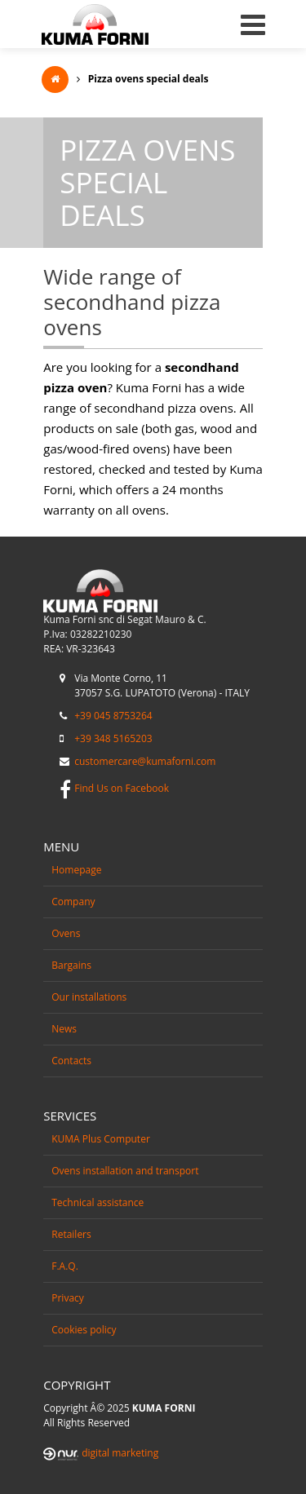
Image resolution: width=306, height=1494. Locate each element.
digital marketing (120, 1453)
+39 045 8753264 (113, 716)
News (64, 1029)
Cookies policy (83, 1330)
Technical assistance (97, 1202)
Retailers (71, 1234)
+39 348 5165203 (113, 738)
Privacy (67, 1298)
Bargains (71, 965)
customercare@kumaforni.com (144, 761)
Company (73, 901)
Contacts (71, 1060)
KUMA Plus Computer (100, 1139)
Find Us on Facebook (121, 788)
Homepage (76, 870)
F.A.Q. (64, 1266)
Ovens (65, 933)
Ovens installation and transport (124, 1171)
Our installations (88, 997)
